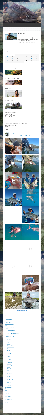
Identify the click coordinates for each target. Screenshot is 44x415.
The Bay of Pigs (9, 373)
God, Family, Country (21, 23)
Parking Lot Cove (10, 365)
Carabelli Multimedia (8, 319)
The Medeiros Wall (10, 374)
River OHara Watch (8, 396)
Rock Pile (8, 367)
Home (6, 23)
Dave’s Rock (9, 348)
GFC (35, 42)
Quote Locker (7, 394)
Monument (9, 364)
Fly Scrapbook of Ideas (11, 330)
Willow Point (9, 382)
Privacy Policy (7, 393)
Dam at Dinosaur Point (10, 347)
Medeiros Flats (9, 362)
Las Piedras (9, 359)
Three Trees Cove (10, 379)
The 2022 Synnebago (33, 23)
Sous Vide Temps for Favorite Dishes (13, 333)
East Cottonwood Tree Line (11, 354)
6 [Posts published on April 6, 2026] (7, 56)
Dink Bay (8, 350)
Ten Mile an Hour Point (11, 371)
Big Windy (8, 344)
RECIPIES (7, 331)
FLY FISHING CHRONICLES (12, 23)
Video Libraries (8, 322)
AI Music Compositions (9, 404)
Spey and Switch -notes (10, 336)
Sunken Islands (9, 368)
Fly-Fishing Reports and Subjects (29, 42)
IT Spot (27, 23)
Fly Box (7, 328)
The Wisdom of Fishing (9, 385)
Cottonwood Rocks (10, 345)
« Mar (6, 64)
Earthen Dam (9, 353)
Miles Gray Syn (7, 391)
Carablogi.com (10, 6)
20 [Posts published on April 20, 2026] (7, 60)
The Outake (9, 376)
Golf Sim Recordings (8, 388)
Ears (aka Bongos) (10, 351)
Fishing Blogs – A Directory (9, 324)
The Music (6, 402)
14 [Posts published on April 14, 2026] (12, 58)
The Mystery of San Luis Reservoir (11, 384)
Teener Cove (9, 370)
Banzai (8, 342)
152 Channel (9, 339)
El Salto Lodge (21, 33)
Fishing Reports (7, 325)
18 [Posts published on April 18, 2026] (31, 58)
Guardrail (8, 356)
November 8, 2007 (21, 42)
